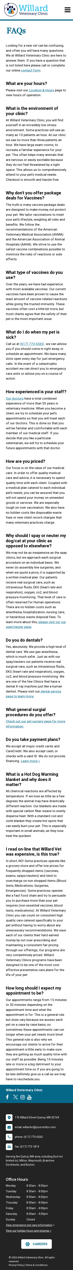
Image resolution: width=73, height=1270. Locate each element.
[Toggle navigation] (67, 9)
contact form (30, 70)
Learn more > (30, 761)
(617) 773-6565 (32, 344)
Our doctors (15, 398)
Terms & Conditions (36, 1265)
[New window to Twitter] (15, 1098)
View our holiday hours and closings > (28, 1230)
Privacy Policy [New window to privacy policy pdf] (16, 1265)
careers (36, 1244)
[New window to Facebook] (8, 1098)
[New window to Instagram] (23, 1098)
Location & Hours (41, 90)
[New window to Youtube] (30, 1098)
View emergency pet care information (29, 1225)
